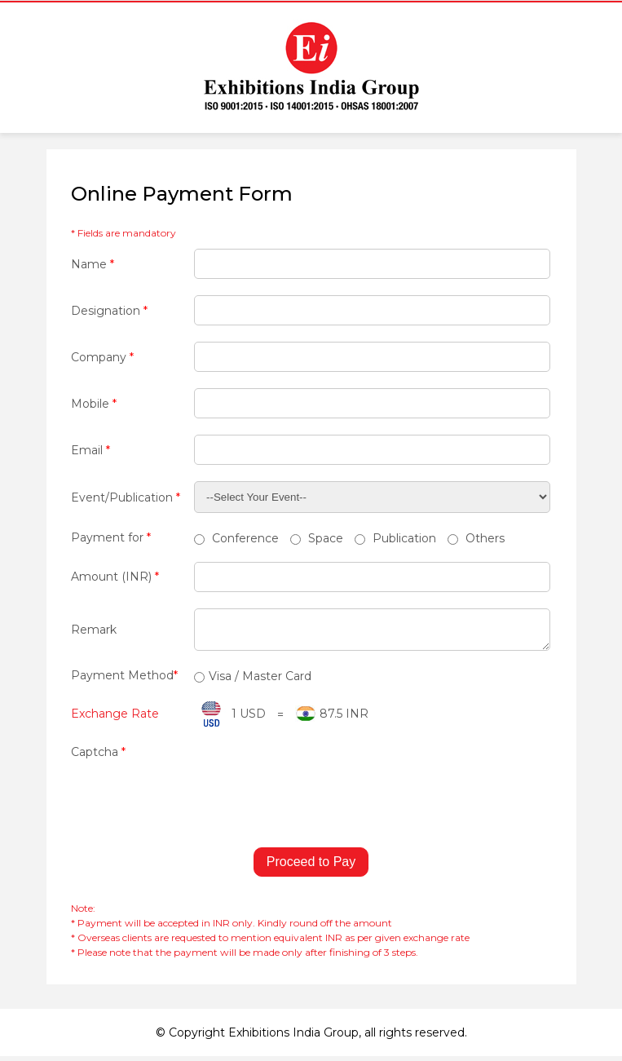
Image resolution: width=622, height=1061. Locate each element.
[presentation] (195, 796)
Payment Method (124, 680)
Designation (109, 310)
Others (476, 538)
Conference (236, 538)
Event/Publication (125, 497)
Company (102, 357)
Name (92, 264)
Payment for (111, 537)
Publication (395, 538)
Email (90, 450)
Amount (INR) (115, 576)
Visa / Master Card (252, 681)
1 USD (249, 718)
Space (316, 538)
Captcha (98, 756)
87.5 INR (344, 718)
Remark (94, 632)
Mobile (94, 403)
